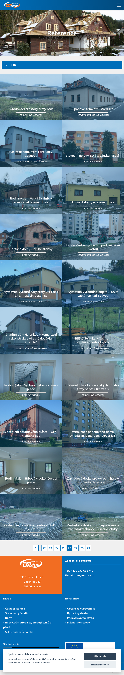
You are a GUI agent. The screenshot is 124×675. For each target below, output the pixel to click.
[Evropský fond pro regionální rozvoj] (90, 645)
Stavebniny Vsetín (17, 613)
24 (56, 548)
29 (88, 548)
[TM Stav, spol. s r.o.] (46, 5)
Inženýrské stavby (78, 622)
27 (75, 548)
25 (63, 548)
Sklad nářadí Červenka (19, 632)
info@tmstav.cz (84, 575)
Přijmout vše (100, 656)
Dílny (8, 618)
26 (69, 548)
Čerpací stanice (15, 608)
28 (82, 548)
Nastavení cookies (100, 664)
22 (44, 548)
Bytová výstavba (77, 613)
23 (50, 548)
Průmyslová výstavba (80, 618)
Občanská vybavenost (81, 608)
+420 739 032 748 (82, 571)
